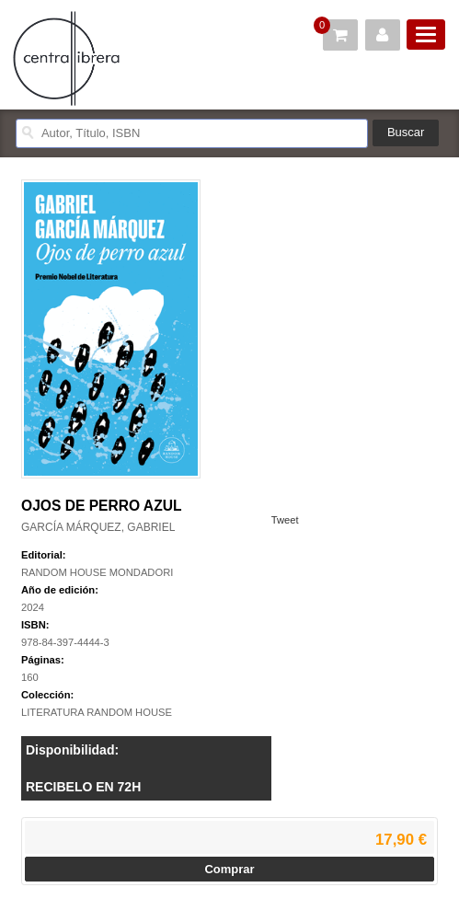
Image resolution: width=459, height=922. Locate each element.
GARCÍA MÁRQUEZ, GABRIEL (98, 527)
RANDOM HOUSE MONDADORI (97, 572)
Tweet (285, 519)
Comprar (229, 869)
